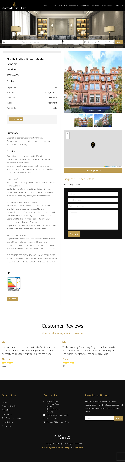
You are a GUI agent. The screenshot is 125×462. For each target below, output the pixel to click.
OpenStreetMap (113, 166)
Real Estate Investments (12, 418)
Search (119, 42)
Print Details (15, 119)
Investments (107, 5)
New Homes (84, 5)
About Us (62, 5)
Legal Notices (7, 422)
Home (4, 402)
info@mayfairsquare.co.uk (55, 414)
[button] (93, 145)
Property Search (48, 5)
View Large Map (93, 170)
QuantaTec (78, 447)
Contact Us (118, 5)
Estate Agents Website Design (56, 447)
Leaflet (106, 166)
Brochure (12, 298)
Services (73, 5)
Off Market (95, 5)
